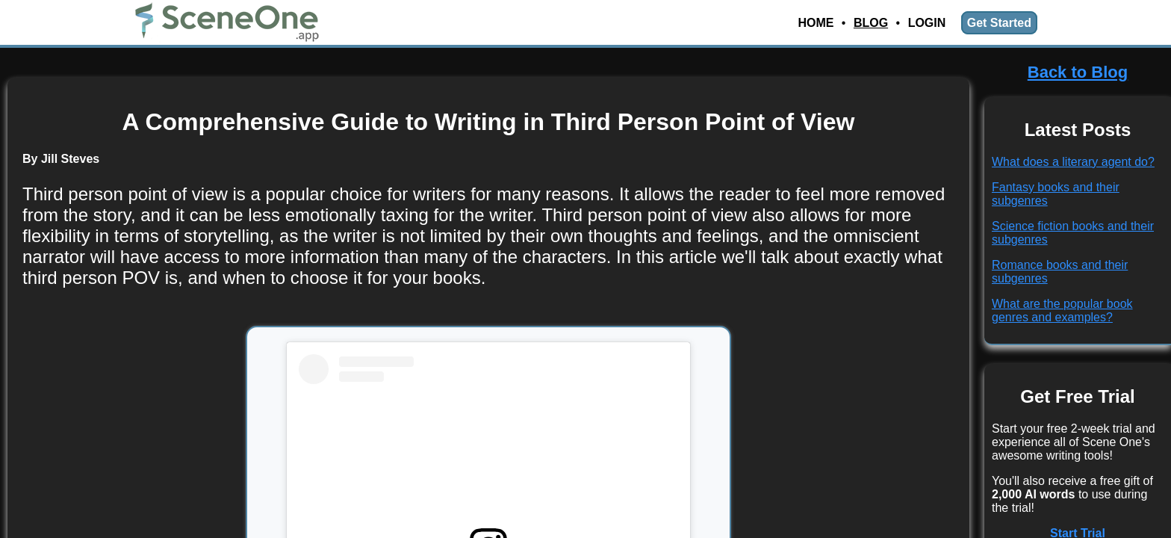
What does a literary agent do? (1073, 161)
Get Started (999, 22)
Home (815, 22)
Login (927, 22)
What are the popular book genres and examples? (1062, 310)
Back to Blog (1078, 72)
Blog (871, 22)
